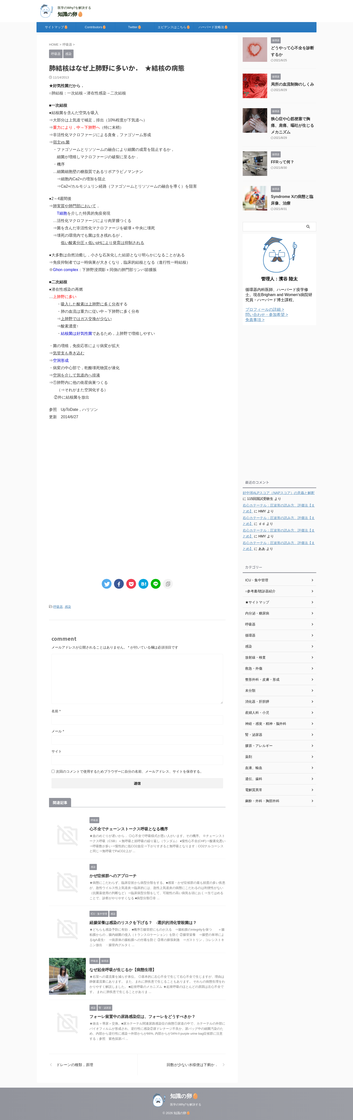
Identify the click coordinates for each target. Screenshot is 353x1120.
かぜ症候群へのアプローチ (113, 876)
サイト (56, 751)
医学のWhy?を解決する (185, 1104)
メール (57, 731)
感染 (68, 607)
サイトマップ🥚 (56, 27)
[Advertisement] (137, 464)
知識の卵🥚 (70, 14)
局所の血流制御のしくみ (292, 84)
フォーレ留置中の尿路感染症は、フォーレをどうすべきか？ (142, 1017)
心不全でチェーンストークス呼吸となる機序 (128, 829)
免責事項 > (255, 320)
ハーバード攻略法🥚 (213, 27)
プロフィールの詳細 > (264, 309)
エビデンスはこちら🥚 (174, 27)
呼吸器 (58, 607)
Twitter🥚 (134, 27)
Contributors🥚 (95, 27)
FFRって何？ (282, 162)
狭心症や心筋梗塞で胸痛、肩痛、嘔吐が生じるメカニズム (292, 125)
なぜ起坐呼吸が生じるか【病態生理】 (122, 970)
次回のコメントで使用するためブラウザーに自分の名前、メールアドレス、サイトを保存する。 (129, 771)
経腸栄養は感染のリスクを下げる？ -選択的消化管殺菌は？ (143, 923)
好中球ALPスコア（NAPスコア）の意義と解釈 (279, 493)
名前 (56, 711)
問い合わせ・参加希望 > (266, 315)
